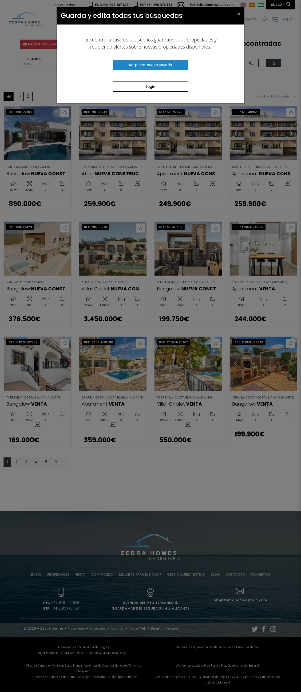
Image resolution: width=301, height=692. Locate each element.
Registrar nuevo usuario (150, 65)
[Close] (238, 13)
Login (150, 86)
